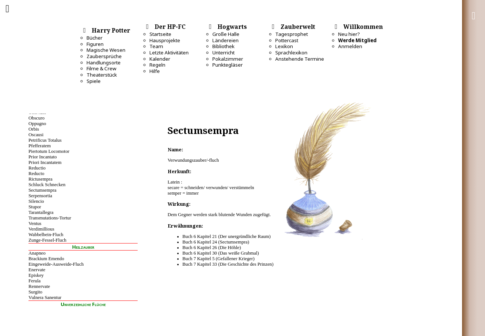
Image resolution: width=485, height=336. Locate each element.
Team (156, 46)
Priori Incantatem (44, 162)
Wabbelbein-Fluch (45, 234)
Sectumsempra (42, 190)
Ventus (34, 223)
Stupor (34, 206)
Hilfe (154, 71)
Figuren (95, 44)
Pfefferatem (39, 145)
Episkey (36, 275)
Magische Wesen (106, 50)
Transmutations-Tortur (49, 218)
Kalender (159, 59)
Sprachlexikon (291, 52)
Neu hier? (349, 34)
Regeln (157, 64)
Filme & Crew (101, 68)
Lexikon (284, 46)
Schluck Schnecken (46, 184)
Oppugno (37, 123)
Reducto (36, 173)
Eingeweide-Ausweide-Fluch (56, 264)
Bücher (94, 37)
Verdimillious (41, 229)
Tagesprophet (291, 34)
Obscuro (36, 118)
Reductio (37, 168)
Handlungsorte (104, 62)
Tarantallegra (40, 212)
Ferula (34, 280)
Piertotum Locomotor (49, 151)
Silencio (36, 201)
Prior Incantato (42, 156)
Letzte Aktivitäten (169, 52)
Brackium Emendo (46, 258)
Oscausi (36, 134)
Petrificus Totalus (45, 140)
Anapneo (37, 253)
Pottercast (286, 40)
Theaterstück (102, 74)
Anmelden (350, 46)
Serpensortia (40, 195)
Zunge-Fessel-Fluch (47, 240)
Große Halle (225, 34)
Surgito (35, 292)
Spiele (94, 81)
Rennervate (39, 286)
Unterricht (223, 52)
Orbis (33, 129)
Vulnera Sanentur (44, 297)
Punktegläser (227, 64)
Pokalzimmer (227, 59)
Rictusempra (40, 179)
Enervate (36, 269)
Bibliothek (223, 46)
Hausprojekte (164, 40)
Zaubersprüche (104, 56)
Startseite (160, 34)
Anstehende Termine (299, 59)
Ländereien (225, 40)
